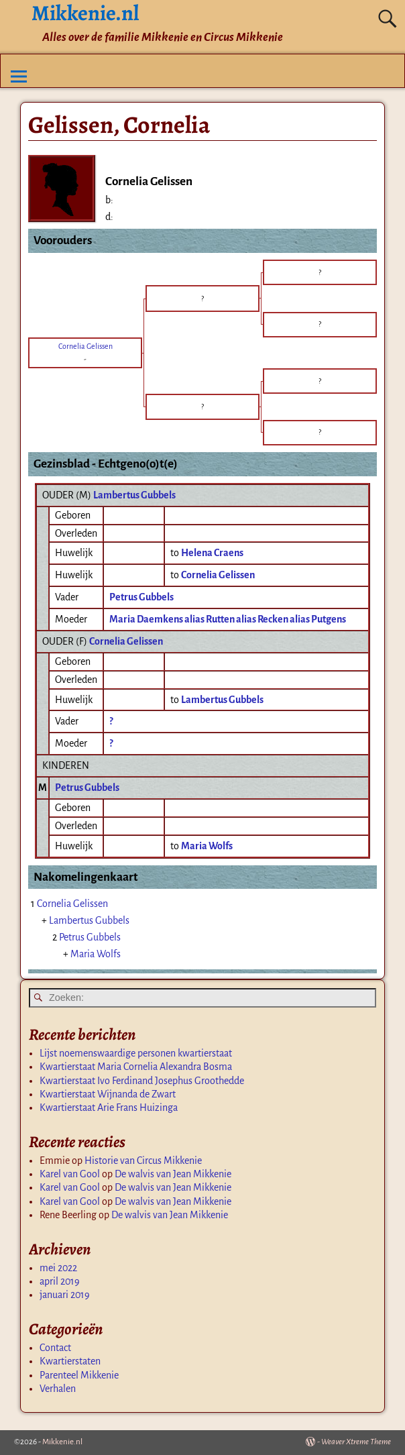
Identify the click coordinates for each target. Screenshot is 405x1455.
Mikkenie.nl (62, 1442)
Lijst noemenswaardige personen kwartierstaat (136, 1053)
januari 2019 (65, 1294)
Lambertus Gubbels (134, 495)
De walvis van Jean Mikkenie (173, 1174)
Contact (55, 1347)
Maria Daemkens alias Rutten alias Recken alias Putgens (227, 619)
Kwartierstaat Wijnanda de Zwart (108, 1094)
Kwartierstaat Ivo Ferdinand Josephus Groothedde (142, 1080)
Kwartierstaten (70, 1361)
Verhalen (58, 1388)
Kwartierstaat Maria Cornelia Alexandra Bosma (136, 1066)
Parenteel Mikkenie (79, 1375)
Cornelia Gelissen (126, 641)
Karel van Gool (70, 1174)
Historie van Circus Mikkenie (143, 1160)
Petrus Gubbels (141, 597)
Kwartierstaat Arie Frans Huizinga (109, 1107)
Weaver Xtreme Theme (356, 1442)
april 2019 (60, 1281)
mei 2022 (58, 1267)
